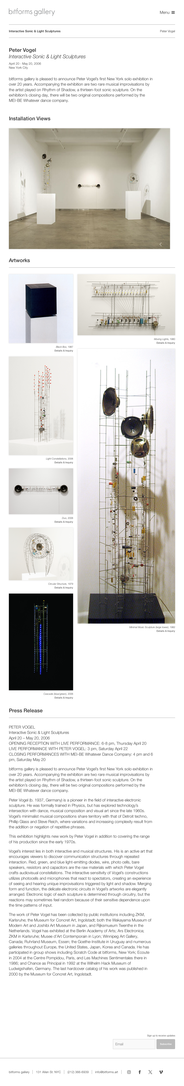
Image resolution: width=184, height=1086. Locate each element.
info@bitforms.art (106, 1072)
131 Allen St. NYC (48, 1072)
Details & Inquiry (63, 350)
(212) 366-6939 (78, 1072)
